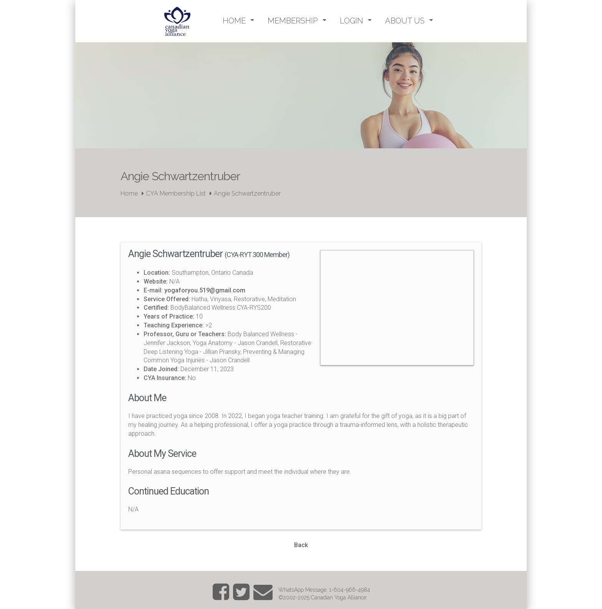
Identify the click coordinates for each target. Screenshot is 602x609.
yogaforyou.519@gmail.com (204, 290)
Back (301, 545)
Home (129, 193)
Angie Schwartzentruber (247, 193)
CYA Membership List (176, 193)
